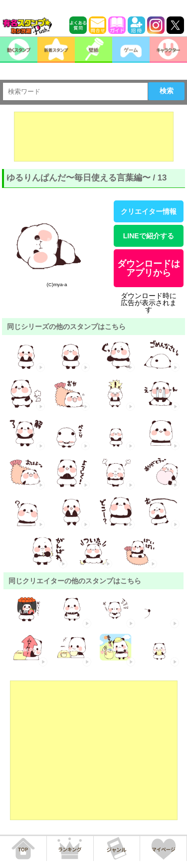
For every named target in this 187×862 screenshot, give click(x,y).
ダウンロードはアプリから (148, 268)
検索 (167, 91)
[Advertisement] (94, 137)
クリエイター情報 (149, 211)
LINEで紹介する (148, 236)
